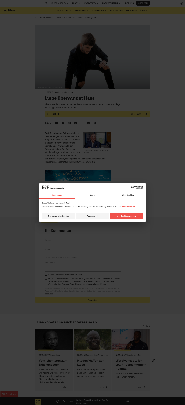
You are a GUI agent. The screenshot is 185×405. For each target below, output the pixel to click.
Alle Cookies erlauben (126, 216)
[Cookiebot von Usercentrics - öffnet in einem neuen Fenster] (132, 187)
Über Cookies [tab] (128, 195)
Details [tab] (92, 195)
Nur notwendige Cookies (58, 216)
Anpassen (92, 216)
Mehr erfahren (128, 207)
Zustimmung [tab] (57, 195)
